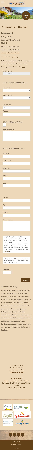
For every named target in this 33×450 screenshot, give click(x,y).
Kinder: (5, 111)
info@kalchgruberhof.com (10, 53)
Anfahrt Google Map (16, 372)
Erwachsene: (7, 105)
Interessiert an (7, 71)
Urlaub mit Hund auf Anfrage (12, 122)
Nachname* (7, 161)
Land (4, 183)
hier (23, 67)
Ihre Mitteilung (8, 220)
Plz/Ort (5, 176)
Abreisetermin (7, 95)
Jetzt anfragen (25, 14)
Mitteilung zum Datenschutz (21, 258)
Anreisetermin (7, 88)
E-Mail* (5, 212)
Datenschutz (7, 251)
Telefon (5, 198)
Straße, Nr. (6, 168)
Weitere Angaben (8, 130)
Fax (4, 205)
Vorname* (6, 153)
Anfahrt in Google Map (9, 57)
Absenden (26, 280)
